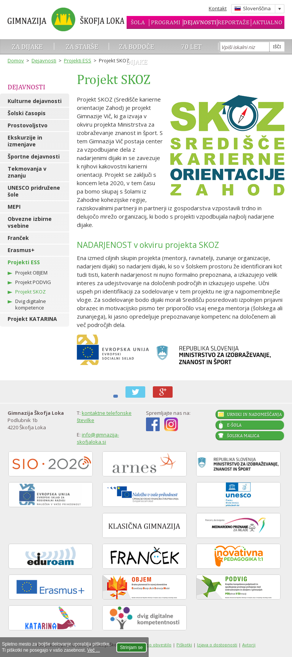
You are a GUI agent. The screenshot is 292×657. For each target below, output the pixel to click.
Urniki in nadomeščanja (254, 414)
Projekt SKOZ (30, 291)
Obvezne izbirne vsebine (30, 222)
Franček (18, 237)
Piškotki (184, 644)
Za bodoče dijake (136, 54)
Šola (138, 22)
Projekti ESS (77, 60)
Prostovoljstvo (28, 125)
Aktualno (267, 22)
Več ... (93, 650)
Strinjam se (131, 647)
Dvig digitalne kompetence (30, 304)
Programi (165, 22)
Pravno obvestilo (154, 644)
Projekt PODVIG (33, 282)
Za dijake (27, 47)
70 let (191, 47)
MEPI (14, 206)
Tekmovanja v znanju (27, 172)
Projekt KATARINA (32, 318)
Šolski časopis (27, 113)
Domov (16, 60)
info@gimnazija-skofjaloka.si (98, 438)
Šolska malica (243, 435)
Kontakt (218, 8)
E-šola (234, 425)
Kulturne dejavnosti (35, 101)
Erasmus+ (21, 250)
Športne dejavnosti (34, 156)
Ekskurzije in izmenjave (25, 141)
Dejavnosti (199, 22)
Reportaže (233, 22)
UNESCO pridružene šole (34, 191)
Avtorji (249, 644)
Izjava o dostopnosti (217, 644)
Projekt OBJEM (31, 272)
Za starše (82, 47)
